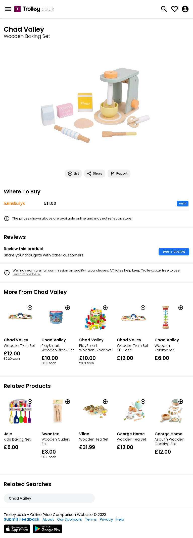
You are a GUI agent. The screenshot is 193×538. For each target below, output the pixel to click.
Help (120, 519)
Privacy (106, 519)
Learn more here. (27, 274)
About (48, 519)
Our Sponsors (69, 519)
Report (119, 173)
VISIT (182, 203)
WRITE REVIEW (174, 252)
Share (95, 173)
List (73, 173)
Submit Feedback (21, 519)
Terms (91, 519)
